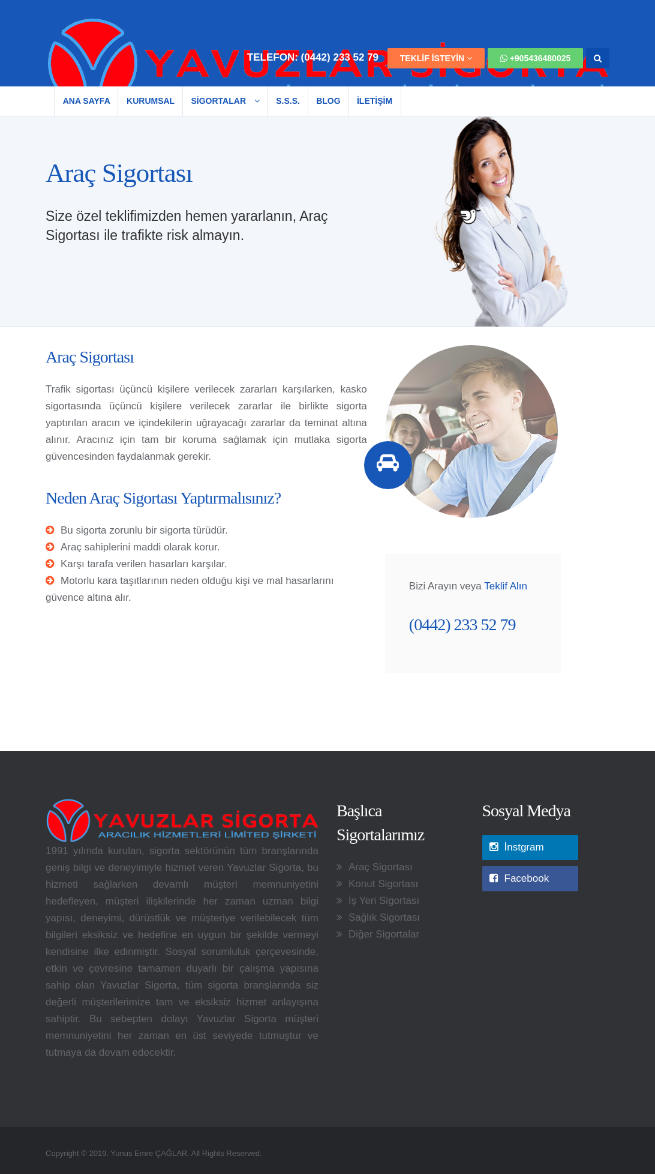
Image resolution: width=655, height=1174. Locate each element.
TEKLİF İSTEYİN (436, 58)
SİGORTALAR (225, 101)
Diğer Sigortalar (383, 934)
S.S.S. (288, 101)
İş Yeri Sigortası (383, 900)
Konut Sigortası (383, 884)
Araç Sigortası (380, 867)
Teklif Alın (505, 586)
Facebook (519, 878)
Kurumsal (151, 101)
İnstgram (516, 847)
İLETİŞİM (374, 101)
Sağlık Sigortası (384, 917)
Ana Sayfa (86, 101)
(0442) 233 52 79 (340, 57)
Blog (328, 101)
